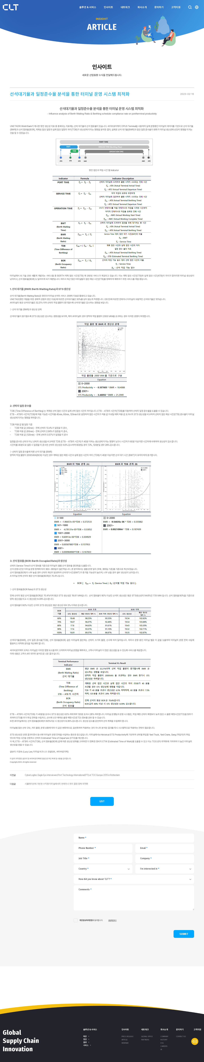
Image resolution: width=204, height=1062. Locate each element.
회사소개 (142, 7)
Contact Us (181, 1036)
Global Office (147, 1036)
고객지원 (175, 7)
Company (164, 1036)
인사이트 (108, 7)
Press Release (127, 1036)
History (164, 1040)
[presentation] (146, 920)
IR (161, 1049)
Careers (164, 1046)
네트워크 (125, 7)
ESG (162, 1043)
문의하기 (159, 7)
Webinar (125, 1043)
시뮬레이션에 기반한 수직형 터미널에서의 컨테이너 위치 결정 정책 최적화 (56, 784)
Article (125, 1040)
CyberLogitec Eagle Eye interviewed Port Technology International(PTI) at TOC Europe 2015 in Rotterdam (72, 775)
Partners (145, 1040)
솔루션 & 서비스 (87, 7)
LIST (102, 801)
